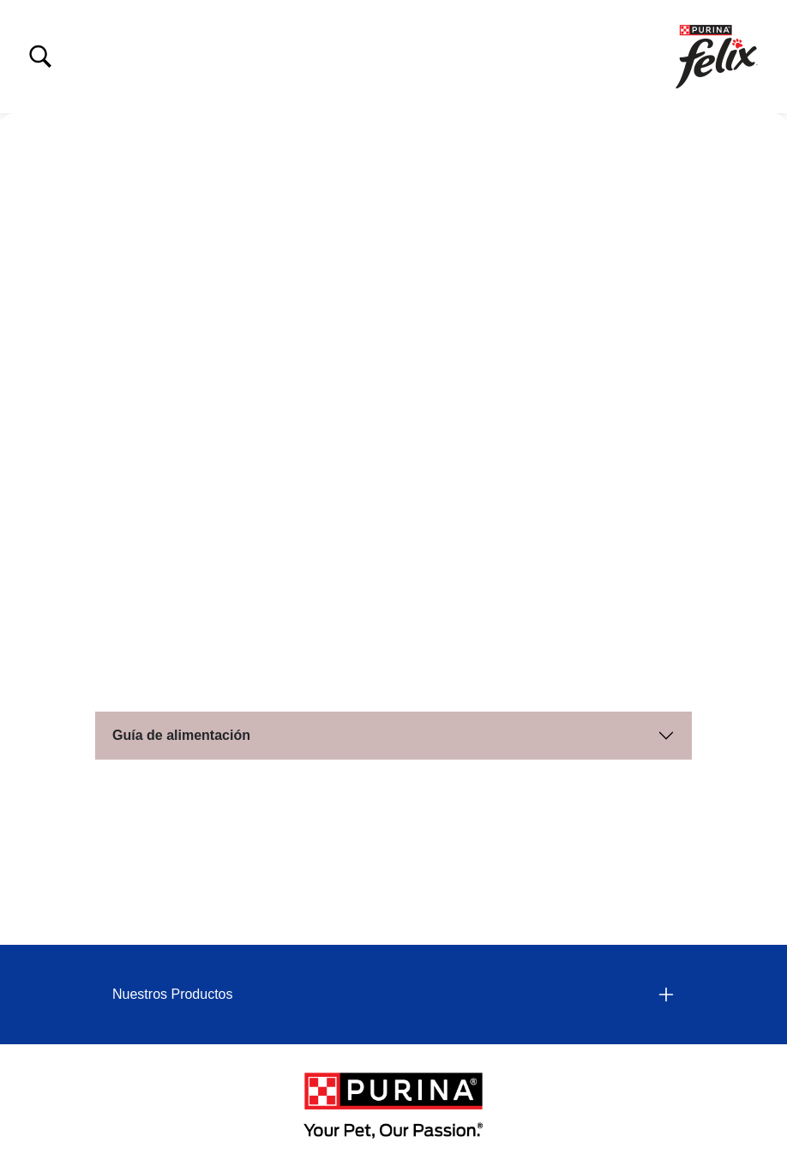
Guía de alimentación (181, 735)
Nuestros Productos (172, 994)
